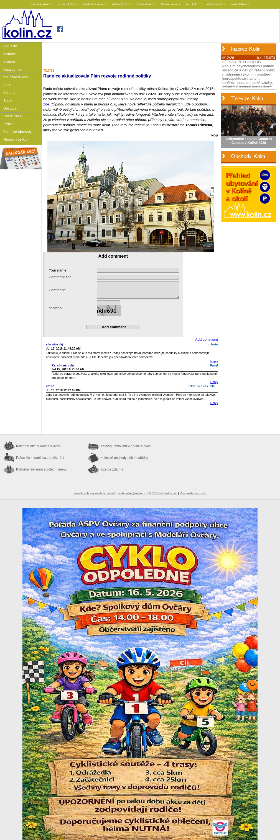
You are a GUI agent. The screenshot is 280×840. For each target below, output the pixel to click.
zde (46, 104)
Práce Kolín (40, 458)
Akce (7, 85)
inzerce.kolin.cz (68, 4)
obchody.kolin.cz (42, 4)
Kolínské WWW (15, 77)
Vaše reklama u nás (193, 493)
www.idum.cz (146, 4)
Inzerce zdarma (111, 469)
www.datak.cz (240, 4)
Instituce (10, 54)
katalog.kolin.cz (122, 4)
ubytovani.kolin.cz (95, 4)
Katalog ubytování (125, 446)
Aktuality (10, 46)
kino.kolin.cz (194, 4)
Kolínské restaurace (41, 469)
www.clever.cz (216, 4)
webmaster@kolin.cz (132, 493)
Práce (8, 124)
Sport (7, 101)
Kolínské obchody (17, 132)
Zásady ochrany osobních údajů (94, 493)
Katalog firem (13, 69)
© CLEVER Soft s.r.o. (163, 493)
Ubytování (11, 108)
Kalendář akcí (38, 446)
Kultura (9, 93)
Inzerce (9, 62)
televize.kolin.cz (171, 4)
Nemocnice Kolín (16, 139)
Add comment (206, 339)
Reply (214, 361)
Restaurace (12, 116)
